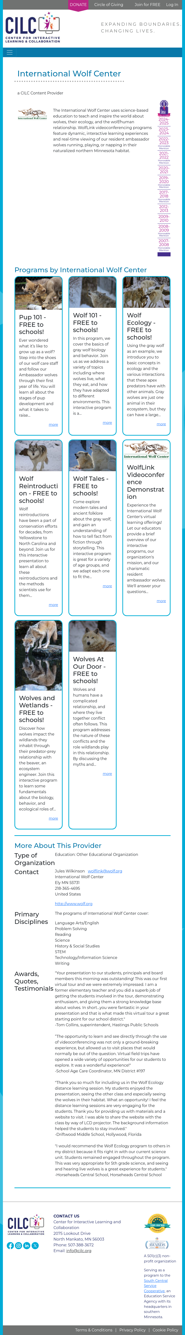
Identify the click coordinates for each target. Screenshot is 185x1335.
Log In (172, 4)
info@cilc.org (78, 1250)
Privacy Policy (132, 1330)
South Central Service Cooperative (156, 1286)
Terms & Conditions (93, 1330)
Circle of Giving (108, 4)
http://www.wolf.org (73, 904)
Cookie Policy (165, 1330)
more (53, 424)
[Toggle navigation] (9, 52)
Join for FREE (147, 4)
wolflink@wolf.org (105, 871)
